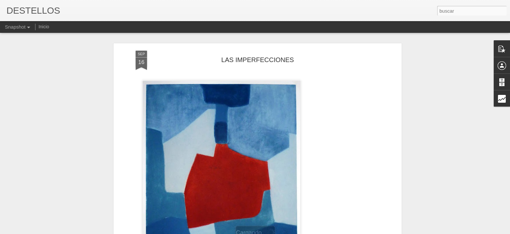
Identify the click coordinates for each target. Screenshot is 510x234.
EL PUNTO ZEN (433, 200)
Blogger (280, 230)
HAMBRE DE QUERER (203, 200)
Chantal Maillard (277, 204)
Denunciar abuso (302, 230)
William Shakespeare (43, 204)
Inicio (43, 26)
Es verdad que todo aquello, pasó (367, 200)
